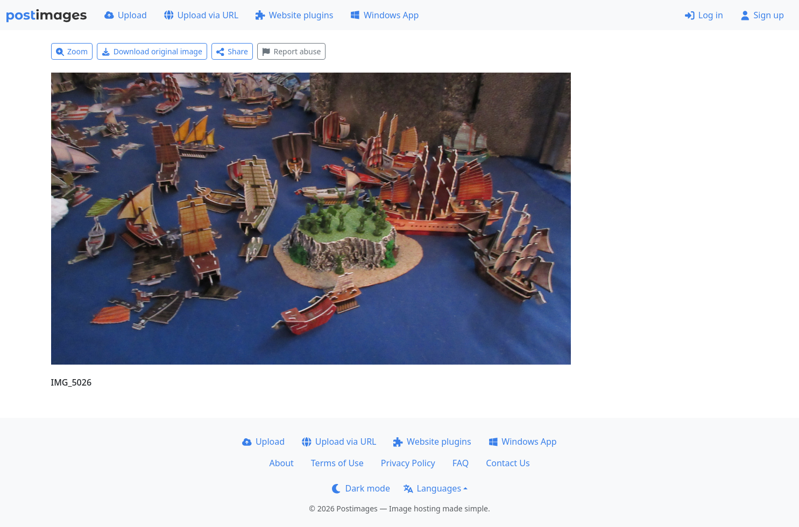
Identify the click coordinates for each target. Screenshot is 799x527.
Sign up (762, 15)
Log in (704, 15)
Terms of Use (337, 463)
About (281, 463)
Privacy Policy (408, 463)
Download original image (152, 51)
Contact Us (507, 463)
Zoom (72, 51)
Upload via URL (201, 15)
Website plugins (294, 15)
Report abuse (291, 51)
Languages (432, 488)
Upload (125, 15)
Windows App (384, 15)
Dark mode (361, 488)
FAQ (460, 463)
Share (232, 51)
